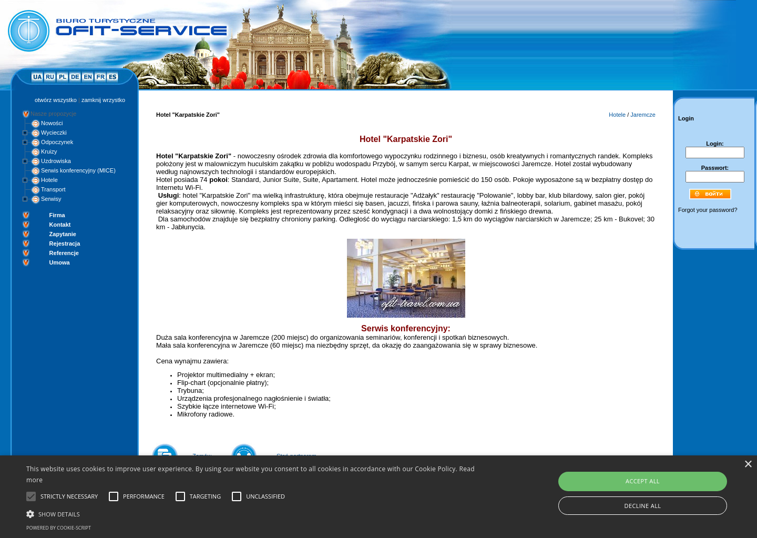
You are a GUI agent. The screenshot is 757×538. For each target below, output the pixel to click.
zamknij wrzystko (103, 100)
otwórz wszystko (56, 100)
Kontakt (60, 224)
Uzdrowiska (56, 161)
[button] (255, 513)
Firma (57, 215)
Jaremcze (643, 114)
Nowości (52, 123)
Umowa (59, 262)
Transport (53, 189)
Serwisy (51, 199)
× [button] (748, 465)
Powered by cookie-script (58, 527)
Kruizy (49, 151)
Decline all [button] (643, 506)
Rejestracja (64, 243)
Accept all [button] (643, 481)
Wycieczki (54, 132)
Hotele (49, 180)
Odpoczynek (57, 142)
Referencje (64, 253)
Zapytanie (62, 234)
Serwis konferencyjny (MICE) (78, 170)
